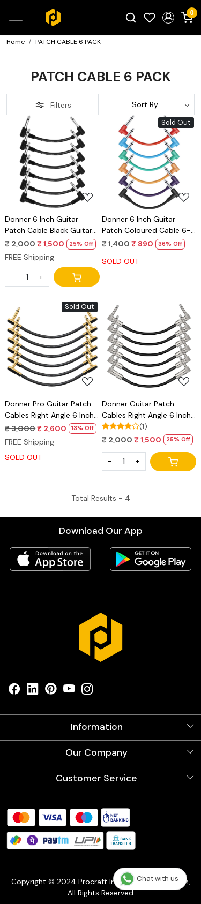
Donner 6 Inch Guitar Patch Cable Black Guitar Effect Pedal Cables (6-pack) (48, 225)
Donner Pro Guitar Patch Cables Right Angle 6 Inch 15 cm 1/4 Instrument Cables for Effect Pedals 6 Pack (51, 410)
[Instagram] (87, 691)
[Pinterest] (51, 691)
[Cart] (77, 277)
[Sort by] (149, 104)
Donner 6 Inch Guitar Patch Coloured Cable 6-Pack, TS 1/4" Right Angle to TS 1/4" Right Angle (146, 225)
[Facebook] (14, 691)
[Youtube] (69, 691)
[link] (131, 17)
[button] (168, 18)
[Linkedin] (33, 691)
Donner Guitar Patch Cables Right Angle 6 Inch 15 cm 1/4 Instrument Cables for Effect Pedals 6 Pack (148, 410)
